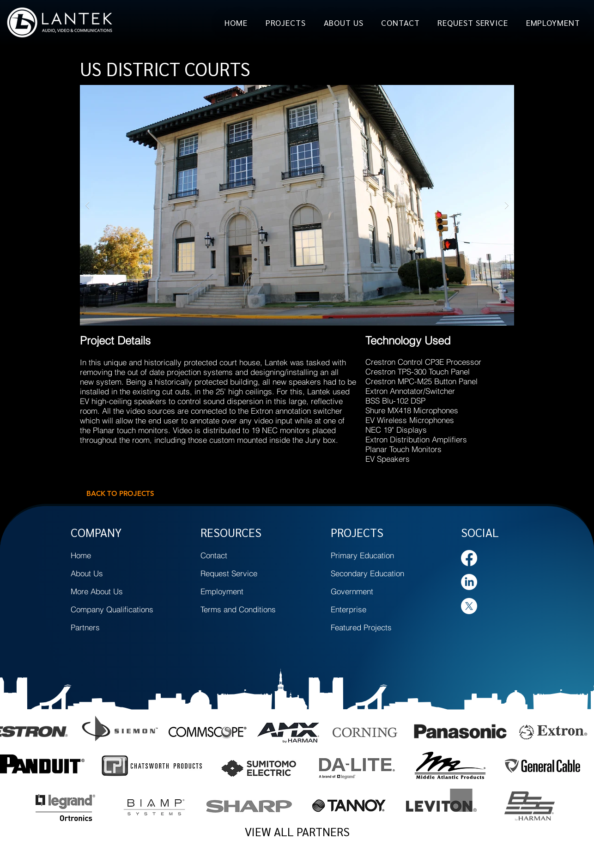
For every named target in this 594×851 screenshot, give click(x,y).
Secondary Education (367, 573)
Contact (213, 555)
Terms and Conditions (238, 609)
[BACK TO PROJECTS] (120, 493)
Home (81, 555)
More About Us (97, 591)
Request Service (228, 573)
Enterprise (348, 609)
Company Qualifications (112, 609)
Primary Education (362, 555)
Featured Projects (361, 627)
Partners (85, 627)
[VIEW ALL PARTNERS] (297, 831)
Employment (221, 591)
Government (352, 591)
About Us (87, 573)
